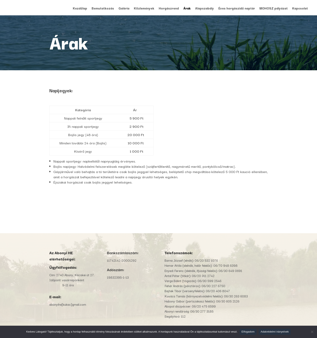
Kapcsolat (300, 8)
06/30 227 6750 (213, 285)
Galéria (123, 8)
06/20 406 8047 (218, 290)
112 (183, 316)
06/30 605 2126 (227, 301)
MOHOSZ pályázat (273, 8)
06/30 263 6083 (236, 296)
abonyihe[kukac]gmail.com (68, 304)
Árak (187, 8)
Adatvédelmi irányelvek (275, 331)
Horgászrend (169, 8)
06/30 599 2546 (209, 280)
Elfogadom (248, 331)
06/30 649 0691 (230, 270)
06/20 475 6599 (204, 306)
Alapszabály (204, 8)
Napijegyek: (61, 90)
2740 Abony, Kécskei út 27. (75, 274)
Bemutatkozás (103, 8)
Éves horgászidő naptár (236, 8)
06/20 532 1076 (206, 260)
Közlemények (144, 8)
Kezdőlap (80, 8)
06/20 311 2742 (203, 275)
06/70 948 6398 (225, 265)
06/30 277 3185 (201, 311)
